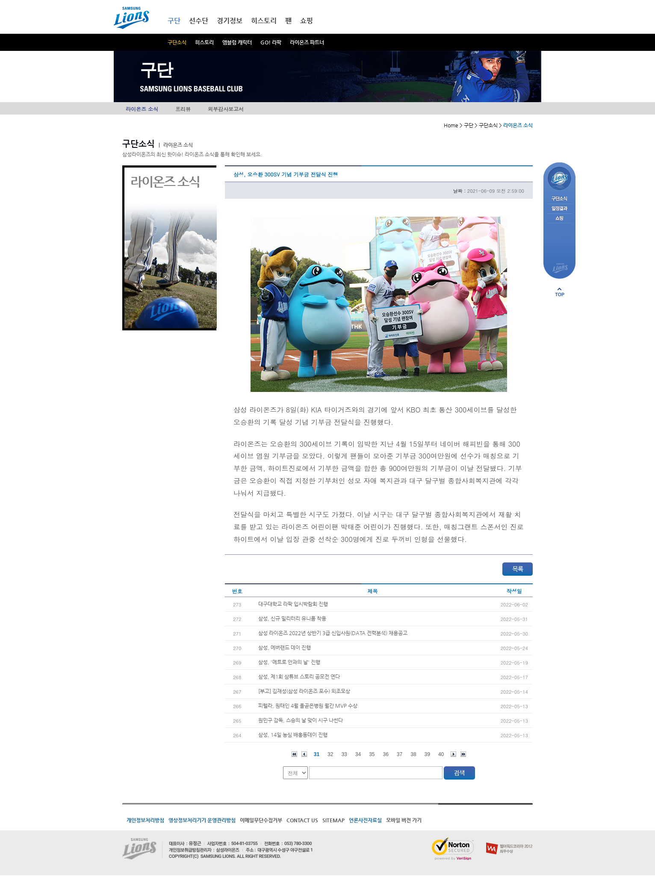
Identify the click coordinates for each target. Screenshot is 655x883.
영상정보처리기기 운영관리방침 (202, 820)
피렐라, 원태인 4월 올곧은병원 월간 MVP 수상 (307, 706)
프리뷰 (183, 108)
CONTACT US (302, 820)
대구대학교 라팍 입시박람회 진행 (293, 604)
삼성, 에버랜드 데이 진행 (284, 647)
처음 (294, 754)
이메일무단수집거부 (261, 820)
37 (399, 754)
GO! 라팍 (270, 42)
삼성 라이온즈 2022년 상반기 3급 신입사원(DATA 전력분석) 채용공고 (332, 633)
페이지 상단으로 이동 (559, 292)
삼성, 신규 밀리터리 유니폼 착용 (292, 618)
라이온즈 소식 (142, 108)
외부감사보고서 (226, 108)
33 (344, 754)
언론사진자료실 (365, 820)
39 (427, 754)
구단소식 (177, 42)
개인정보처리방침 (145, 820)
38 (413, 754)
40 (441, 754)
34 (358, 754)
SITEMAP (333, 820)
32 (330, 754)
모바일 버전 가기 (404, 820)
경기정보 (229, 21)
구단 (174, 21)
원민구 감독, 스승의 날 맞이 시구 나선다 (300, 720)
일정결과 (559, 209)
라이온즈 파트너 (307, 42)
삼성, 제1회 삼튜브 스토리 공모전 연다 (299, 677)
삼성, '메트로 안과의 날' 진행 (289, 662)
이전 (304, 754)
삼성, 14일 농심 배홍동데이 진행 (293, 735)
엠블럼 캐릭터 (237, 42)
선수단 (198, 21)
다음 (453, 754)
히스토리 (204, 42)
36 (386, 754)
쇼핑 (306, 21)
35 (372, 754)
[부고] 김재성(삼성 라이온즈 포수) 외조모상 (304, 691)
